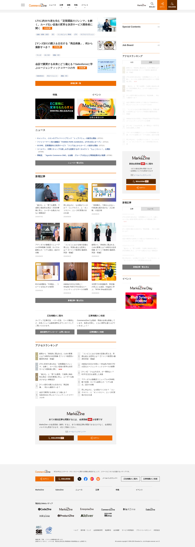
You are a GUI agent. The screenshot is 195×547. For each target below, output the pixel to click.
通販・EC (56, 55)
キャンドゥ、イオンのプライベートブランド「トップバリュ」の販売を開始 (70, 138)
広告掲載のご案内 (130, 479)
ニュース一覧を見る (76, 163)
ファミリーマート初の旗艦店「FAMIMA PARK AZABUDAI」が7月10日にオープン (73, 142)
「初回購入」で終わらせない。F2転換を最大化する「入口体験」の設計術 (104, 207)
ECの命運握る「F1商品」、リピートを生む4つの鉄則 (47, 285)
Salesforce (40, 76)
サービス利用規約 (128, 530)
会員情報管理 (98, 530)
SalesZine (59, 490)
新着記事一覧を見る (76, 300)
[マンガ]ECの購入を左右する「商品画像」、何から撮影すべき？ (64, 45)
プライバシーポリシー (143, 530)
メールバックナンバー (76, 432)
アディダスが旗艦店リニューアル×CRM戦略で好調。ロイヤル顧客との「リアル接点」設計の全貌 (47, 249)
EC (53, 34)
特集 (76, 5)
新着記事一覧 (76, 83)
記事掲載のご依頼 (97, 332)
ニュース (52, 5)
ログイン (94, 438)
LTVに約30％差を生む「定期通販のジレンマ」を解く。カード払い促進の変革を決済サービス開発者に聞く (64, 24)
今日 (131, 62)
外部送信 (157, 530)
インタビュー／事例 (64, 34)
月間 (150, 62)
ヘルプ (76, 530)
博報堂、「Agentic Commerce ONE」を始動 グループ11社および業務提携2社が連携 (75, 155)
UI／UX (47, 55)
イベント (84, 5)
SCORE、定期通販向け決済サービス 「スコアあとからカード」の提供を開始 (71, 145)
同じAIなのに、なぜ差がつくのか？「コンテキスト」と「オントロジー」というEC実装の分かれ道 (76, 209)
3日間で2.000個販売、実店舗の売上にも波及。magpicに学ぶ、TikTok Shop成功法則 (103, 286)
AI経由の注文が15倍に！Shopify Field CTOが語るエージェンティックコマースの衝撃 (76, 286)
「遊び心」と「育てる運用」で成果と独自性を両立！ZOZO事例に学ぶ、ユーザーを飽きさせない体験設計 (47, 209)
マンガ (39, 55)
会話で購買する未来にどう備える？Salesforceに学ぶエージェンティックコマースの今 (64, 66)
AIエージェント (52, 76)
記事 (61, 5)
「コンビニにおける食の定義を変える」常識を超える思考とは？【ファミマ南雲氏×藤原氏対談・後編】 (76, 249)
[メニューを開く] (23, 5)
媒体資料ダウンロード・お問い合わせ (55, 332)
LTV (75, 34)
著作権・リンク (86, 530)
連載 (68, 5)
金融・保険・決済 (43, 34)
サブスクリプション (87, 34)
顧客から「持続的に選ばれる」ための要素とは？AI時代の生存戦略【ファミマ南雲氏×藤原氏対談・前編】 (104, 249)
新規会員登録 (56, 438)
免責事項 (108, 530)
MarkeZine (39, 490)
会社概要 (116, 530)
